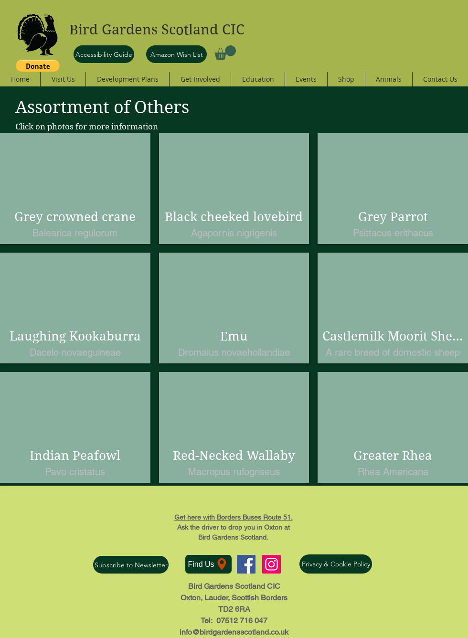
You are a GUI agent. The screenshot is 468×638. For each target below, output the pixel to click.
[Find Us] (208, 564)
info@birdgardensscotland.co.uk (234, 632)
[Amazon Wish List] (176, 54)
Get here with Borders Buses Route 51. (233, 517)
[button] (225, 52)
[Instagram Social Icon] (271, 564)
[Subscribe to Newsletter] (131, 565)
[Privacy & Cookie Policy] (335, 564)
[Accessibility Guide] (104, 54)
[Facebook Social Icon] (246, 564)
